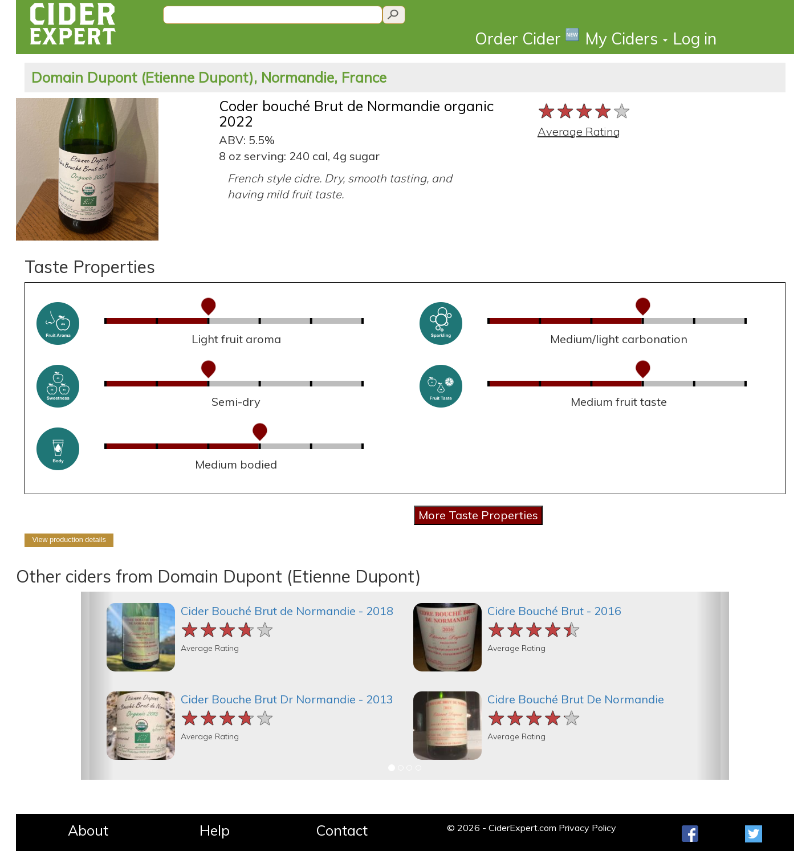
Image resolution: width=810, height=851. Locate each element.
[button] (97, 686)
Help (215, 830)
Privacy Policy (587, 827)
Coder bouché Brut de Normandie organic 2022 (356, 114)
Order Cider (527, 38)
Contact (342, 830)
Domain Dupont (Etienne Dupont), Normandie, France (208, 77)
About (88, 830)
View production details (68, 540)
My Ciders (626, 38)
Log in (695, 38)
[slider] (585, 111)
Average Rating (579, 131)
